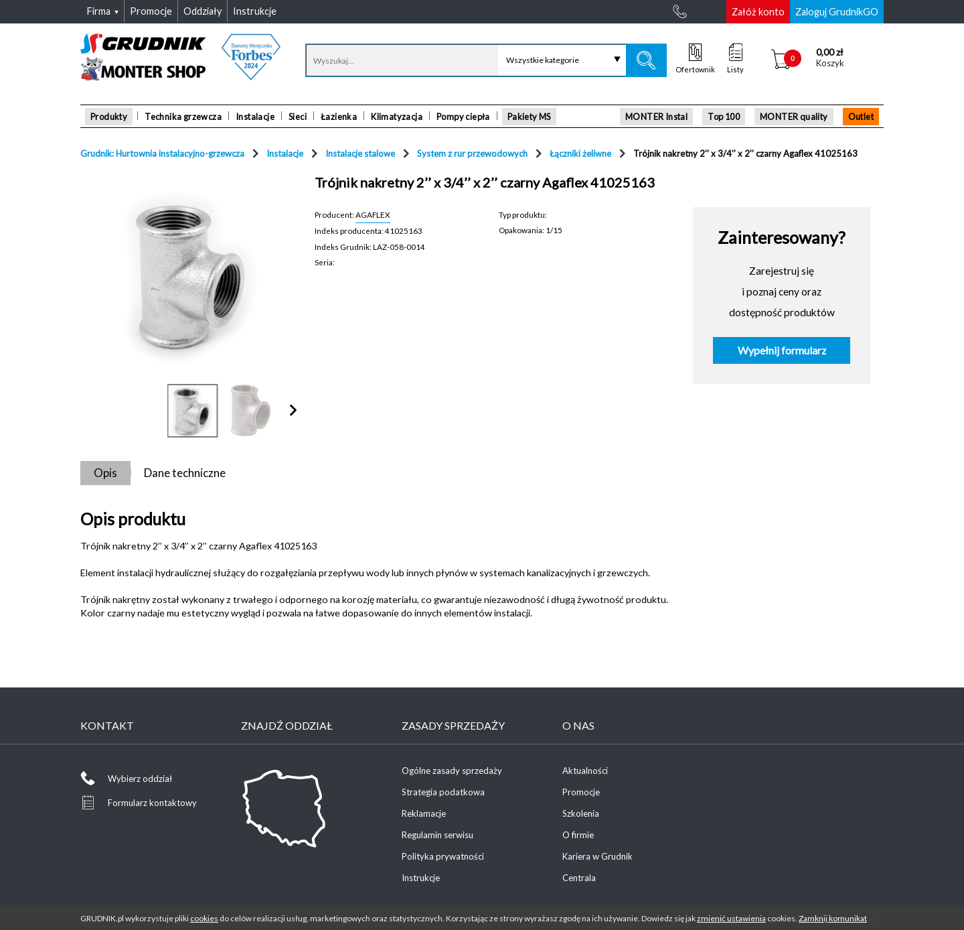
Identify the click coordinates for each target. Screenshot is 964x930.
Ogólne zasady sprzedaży (452, 770)
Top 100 (724, 116)
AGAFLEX (372, 214)
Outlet (861, 116)
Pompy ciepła (463, 116)
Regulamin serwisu (437, 834)
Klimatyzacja (396, 116)
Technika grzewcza (183, 116)
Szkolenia (580, 813)
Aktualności (585, 770)
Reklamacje (424, 813)
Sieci (298, 116)
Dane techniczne (185, 473)
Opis (105, 473)
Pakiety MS (529, 116)
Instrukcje (421, 877)
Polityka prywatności (443, 856)
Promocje (581, 792)
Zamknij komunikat (833, 918)
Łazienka (339, 116)
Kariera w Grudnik (597, 856)
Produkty (108, 116)
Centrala (579, 877)
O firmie (578, 834)
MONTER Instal (656, 116)
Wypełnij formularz (782, 350)
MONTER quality (794, 116)
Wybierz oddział (140, 778)
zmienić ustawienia (731, 918)
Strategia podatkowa (443, 792)
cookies (204, 918)
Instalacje (255, 116)
